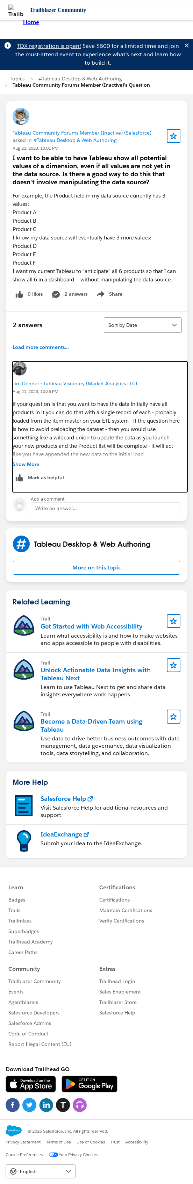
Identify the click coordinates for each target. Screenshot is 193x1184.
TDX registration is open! (49, 46)
